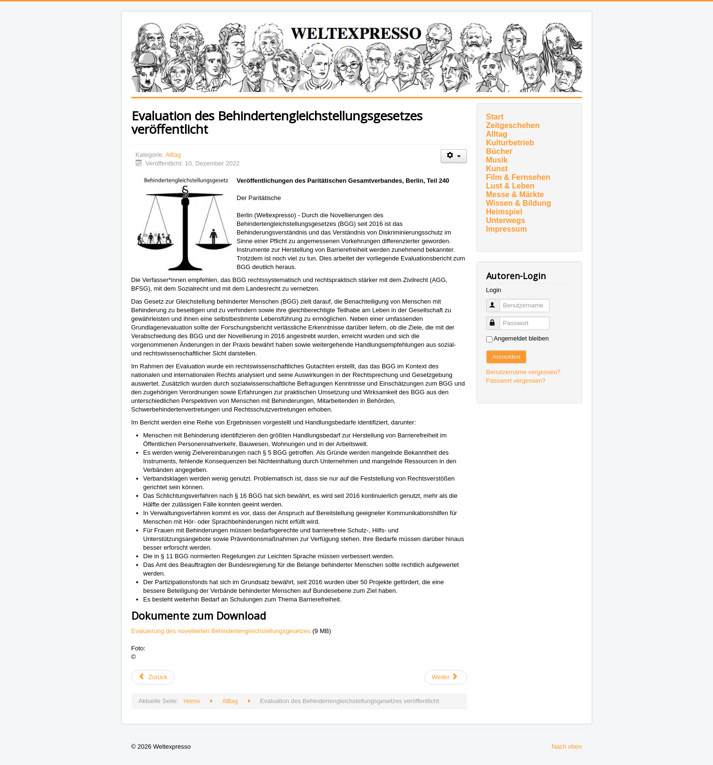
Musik (497, 160)
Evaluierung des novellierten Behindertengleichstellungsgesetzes (222, 631)
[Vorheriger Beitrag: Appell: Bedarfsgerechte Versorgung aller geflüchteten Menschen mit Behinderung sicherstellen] (153, 677)
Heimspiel (504, 212)
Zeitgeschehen (513, 125)
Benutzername (497, 301)
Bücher (499, 151)
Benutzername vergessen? (523, 372)
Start (494, 117)
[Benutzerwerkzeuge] (454, 156)
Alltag (173, 154)
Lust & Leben (510, 186)
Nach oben (567, 746)
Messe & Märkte (515, 194)
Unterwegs (506, 220)
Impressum (506, 229)
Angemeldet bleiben (521, 338)
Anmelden (506, 356)
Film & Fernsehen (518, 177)
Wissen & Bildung (518, 203)
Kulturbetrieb (510, 143)
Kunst (497, 169)
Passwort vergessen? (516, 380)
